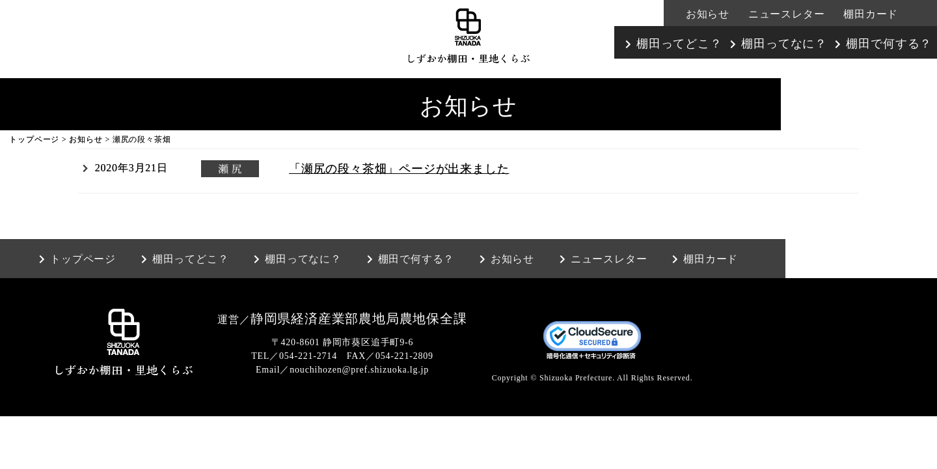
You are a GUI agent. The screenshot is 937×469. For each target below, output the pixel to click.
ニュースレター (786, 14)
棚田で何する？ (889, 43)
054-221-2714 (308, 356)
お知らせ (707, 14)
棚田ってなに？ (784, 43)
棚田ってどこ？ (679, 43)
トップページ (34, 139)
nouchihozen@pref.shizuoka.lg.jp (359, 370)
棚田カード (870, 14)
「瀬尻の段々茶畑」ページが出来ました (399, 168)
